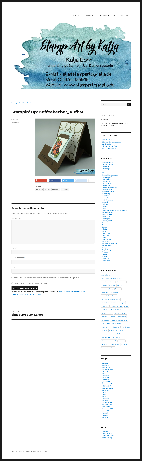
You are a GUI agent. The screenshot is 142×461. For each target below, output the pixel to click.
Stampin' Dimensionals (109, 341)
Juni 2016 (105, 415)
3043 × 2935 (15, 122)
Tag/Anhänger (107, 250)
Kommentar (17, 218)
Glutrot (126, 306)
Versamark (105, 344)
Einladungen (106, 185)
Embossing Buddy (107, 289)
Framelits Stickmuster (109, 303)
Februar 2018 (106, 380)
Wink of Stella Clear (108, 348)
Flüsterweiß (115, 292)
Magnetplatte (121, 316)
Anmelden (105, 431)
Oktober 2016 (106, 407)
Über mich (124, 15)
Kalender (105, 204)
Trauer (104, 254)
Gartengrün (121, 303)
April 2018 (105, 375)
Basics (104, 171)
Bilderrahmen (107, 173)
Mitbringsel (106, 219)
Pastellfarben (106, 327)
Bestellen (103, 15)
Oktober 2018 (106, 367)
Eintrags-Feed (107, 433)
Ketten (104, 208)
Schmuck (105, 237)
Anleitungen (106, 169)
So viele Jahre (116, 337)
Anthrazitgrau (106, 275)
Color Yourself (107, 177)
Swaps (104, 248)
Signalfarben (118, 334)
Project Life (106, 233)
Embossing (120, 285)
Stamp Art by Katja (18, 451)
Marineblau (105, 320)
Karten (104, 206)
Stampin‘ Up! (89, 15)
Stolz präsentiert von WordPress (36, 451)
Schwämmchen (107, 334)
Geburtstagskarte (116, 306)
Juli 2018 (105, 371)
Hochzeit (105, 202)
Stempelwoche (107, 246)
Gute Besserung (107, 200)
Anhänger (105, 167)
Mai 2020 (105, 363)
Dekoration (106, 181)
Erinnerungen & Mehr (109, 187)
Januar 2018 (106, 382)
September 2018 (107, 369)
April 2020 (105, 365)
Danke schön (106, 179)
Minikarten (106, 217)
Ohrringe (105, 229)
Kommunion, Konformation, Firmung (114, 210)
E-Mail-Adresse (18, 258)
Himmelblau (105, 309)
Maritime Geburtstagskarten (111, 142)
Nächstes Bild (27, 103)
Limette (112, 316)
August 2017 (106, 390)
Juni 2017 (105, 394)
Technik (105, 252)
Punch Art (105, 235)
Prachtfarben (125, 327)
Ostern (104, 231)
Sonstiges (105, 241)
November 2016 (107, 405)
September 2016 (107, 409)
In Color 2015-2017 (107, 313)
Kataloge (75, 15)
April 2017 (105, 398)
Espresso (118, 289)
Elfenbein (112, 285)
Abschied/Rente (107, 164)
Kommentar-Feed (108, 436)
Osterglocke (116, 323)
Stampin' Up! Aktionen (109, 244)
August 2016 (106, 411)
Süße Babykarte (107, 140)
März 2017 (105, 400)
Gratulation (106, 198)
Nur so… (104, 227)
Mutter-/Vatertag (108, 221)
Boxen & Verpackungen (110, 175)
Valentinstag (106, 258)
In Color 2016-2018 (120, 313)
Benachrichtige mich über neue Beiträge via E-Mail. (30, 283)
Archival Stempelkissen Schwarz (112, 278)
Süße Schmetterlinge (109, 148)
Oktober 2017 (106, 386)
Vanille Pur (121, 341)
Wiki (113, 15)
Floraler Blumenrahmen (110, 146)
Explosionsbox (107, 189)
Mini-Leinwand (107, 214)
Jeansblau (105, 316)
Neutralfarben (106, 323)
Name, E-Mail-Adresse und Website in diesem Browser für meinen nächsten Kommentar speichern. (46, 278)
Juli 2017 (105, 392)
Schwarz (122, 330)
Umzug (104, 256)
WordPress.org (107, 438)
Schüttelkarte (106, 239)
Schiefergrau (113, 330)
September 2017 (107, 388)
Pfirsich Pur (115, 327)
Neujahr (104, 223)
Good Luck (105, 196)
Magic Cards (106, 144)
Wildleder (124, 344)
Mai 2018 (105, 373)
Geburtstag (106, 194)
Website (15, 267)
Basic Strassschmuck (108, 282)
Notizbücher (106, 225)
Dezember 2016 (107, 403)
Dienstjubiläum (107, 183)
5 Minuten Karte (107, 162)
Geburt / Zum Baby (108, 192)
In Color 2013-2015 (117, 309)
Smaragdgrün (106, 337)
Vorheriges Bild (16, 103)
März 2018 (105, 378)
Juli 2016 (105, 413)
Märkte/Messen (107, 212)
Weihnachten (106, 260)
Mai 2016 (105, 417)
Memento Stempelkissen (119, 320)
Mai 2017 (105, 396)
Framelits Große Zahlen (109, 296)
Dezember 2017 (107, 384)
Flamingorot (105, 292)
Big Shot (104, 285)
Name (14, 248)
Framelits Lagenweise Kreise (111, 299)
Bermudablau (121, 282)
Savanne (104, 330)
